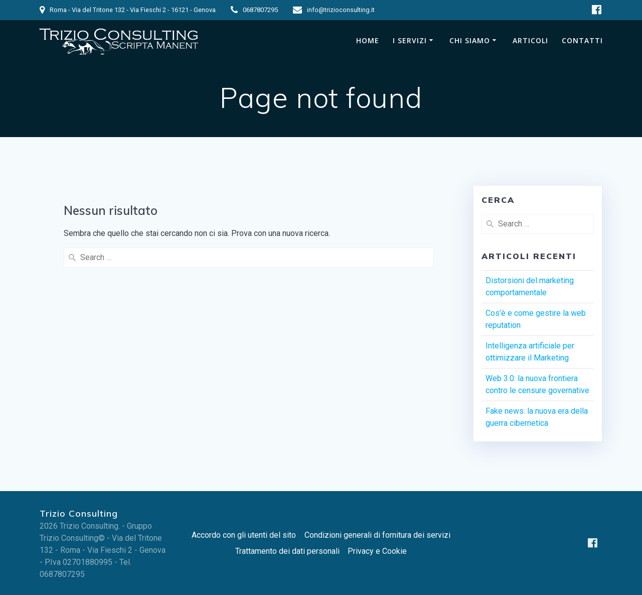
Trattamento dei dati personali (287, 551)
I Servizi (410, 40)
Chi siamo (469, 40)
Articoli (530, 40)
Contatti (582, 40)
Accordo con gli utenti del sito (244, 535)
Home (367, 40)
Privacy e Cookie (377, 551)
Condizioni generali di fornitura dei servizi (377, 535)
